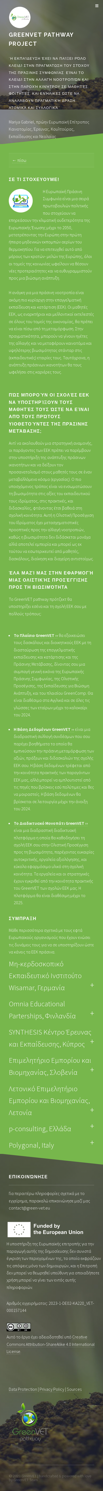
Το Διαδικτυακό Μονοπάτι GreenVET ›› (51, 823)
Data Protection (23, 1389)
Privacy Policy (52, 1389)
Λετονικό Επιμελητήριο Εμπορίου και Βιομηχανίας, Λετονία (49, 1100)
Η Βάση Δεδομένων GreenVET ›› (44, 729)
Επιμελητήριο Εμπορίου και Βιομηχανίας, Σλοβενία (50, 1066)
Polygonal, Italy (31, 1145)
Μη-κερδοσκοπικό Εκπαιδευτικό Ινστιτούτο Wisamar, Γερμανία (45, 975)
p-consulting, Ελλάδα (40, 1128)
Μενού (96, 6)
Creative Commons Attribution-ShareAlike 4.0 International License (51, 1344)
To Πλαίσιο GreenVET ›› (36, 635)
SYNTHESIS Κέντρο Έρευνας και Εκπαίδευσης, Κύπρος (50, 1037)
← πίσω (19, 160)
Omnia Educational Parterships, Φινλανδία (42, 1009)
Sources (74, 1389)
